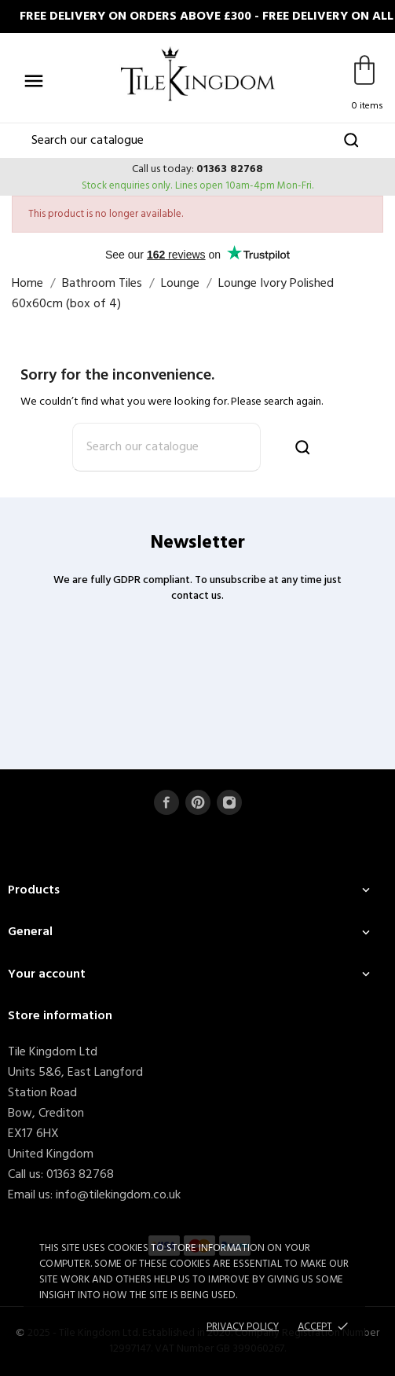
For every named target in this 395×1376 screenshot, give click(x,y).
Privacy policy (243, 1327)
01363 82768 (229, 169)
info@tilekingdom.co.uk (118, 1195)
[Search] (197, 140)
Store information (60, 1016)
